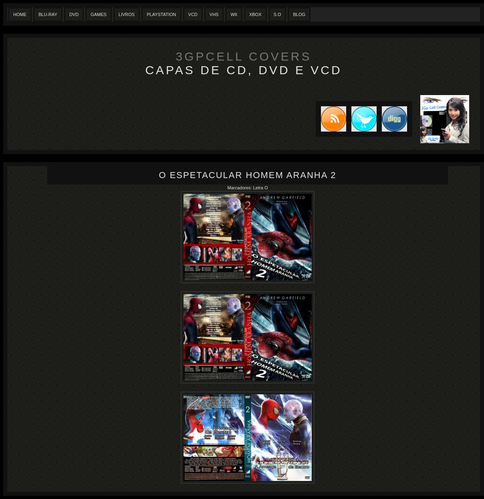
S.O (277, 14)
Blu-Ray (47, 14)
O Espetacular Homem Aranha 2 (247, 175)
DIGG (394, 119)
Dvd (74, 14)
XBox (255, 14)
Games (99, 14)
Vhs (214, 14)
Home (19, 14)
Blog (299, 14)
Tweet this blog (361, 119)
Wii (233, 14)
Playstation (161, 14)
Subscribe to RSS (331, 119)
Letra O (260, 187)
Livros (127, 14)
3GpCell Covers (244, 56)
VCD (193, 14)
